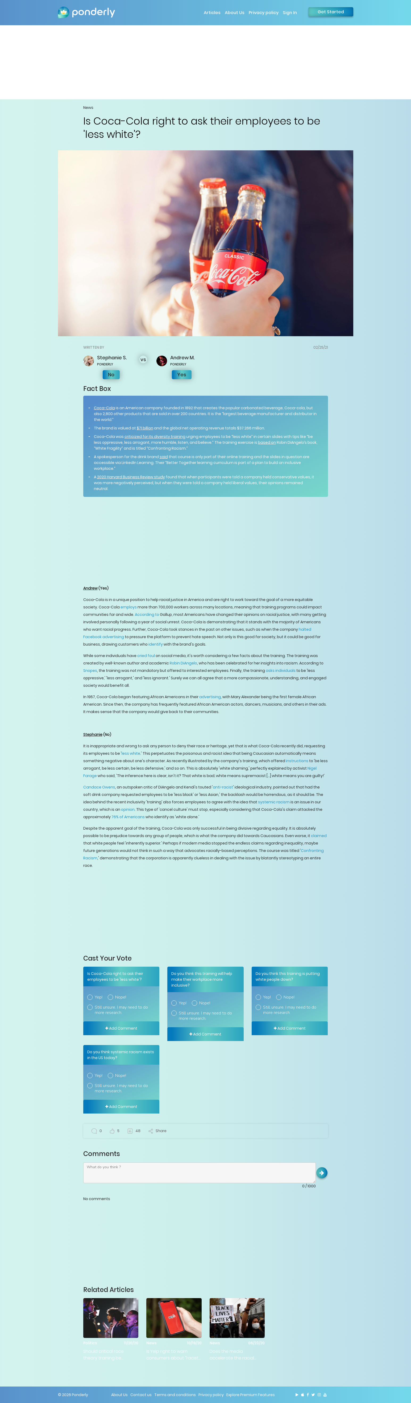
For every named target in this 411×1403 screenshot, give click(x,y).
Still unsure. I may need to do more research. (121, 1010)
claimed (319, 835)
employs (129, 607)
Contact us (141, 1394)
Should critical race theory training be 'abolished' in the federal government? (109, 1354)
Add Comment (121, 1028)
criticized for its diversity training (154, 436)
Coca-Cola (104, 408)
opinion (128, 809)
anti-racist (223, 787)
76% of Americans (128, 817)
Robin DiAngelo (183, 663)
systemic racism (274, 802)
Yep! (98, 997)
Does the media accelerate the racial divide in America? (232, 1354)
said (164, 456)
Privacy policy (264, 13)
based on (267, 442)
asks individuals (281, 670)
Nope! (120, 997)
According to (147, 614)
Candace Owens (99, 787)
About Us (234, 13)
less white (131, 753)
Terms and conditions (175, 1394)
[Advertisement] (205, 62)
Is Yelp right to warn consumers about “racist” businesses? (173, 1354)
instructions (297, 761)
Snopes (90, 670)
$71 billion (145, 428)
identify (155, 644)
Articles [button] (212, 13)
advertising (210, 697)
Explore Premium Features (250, 1394)
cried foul (146, 655)
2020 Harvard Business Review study (131, 477)
